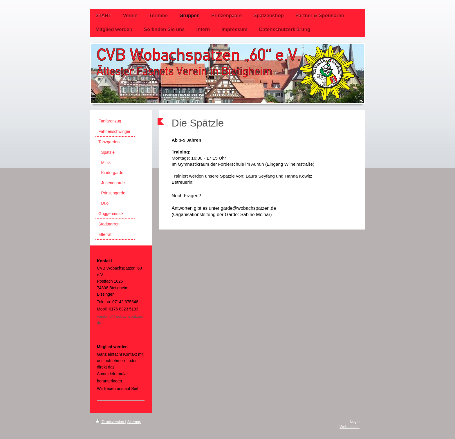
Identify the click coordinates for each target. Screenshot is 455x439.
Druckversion (110, 422)
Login (355, 421)
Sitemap (134, 422)
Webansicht (350, 426)
